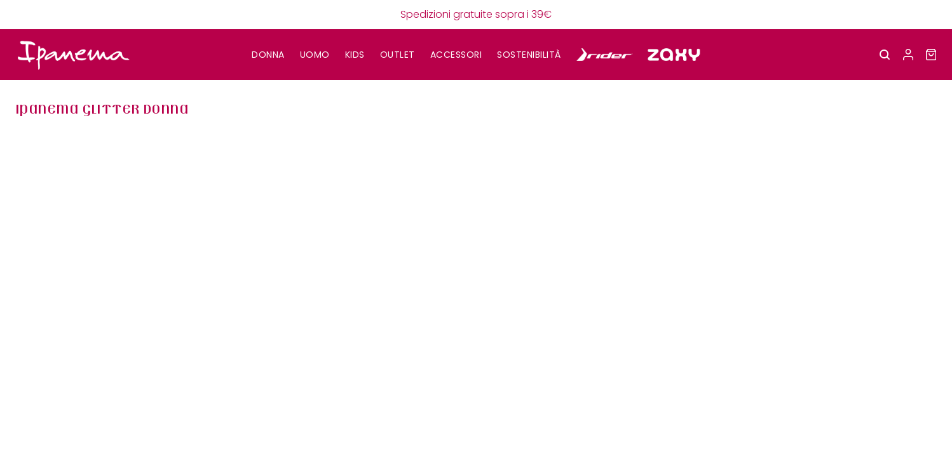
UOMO (315, 54)
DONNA (268, 54)
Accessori (456, 54)
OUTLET (397, 54)
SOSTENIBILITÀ (529, 54)
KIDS (355, 54)
